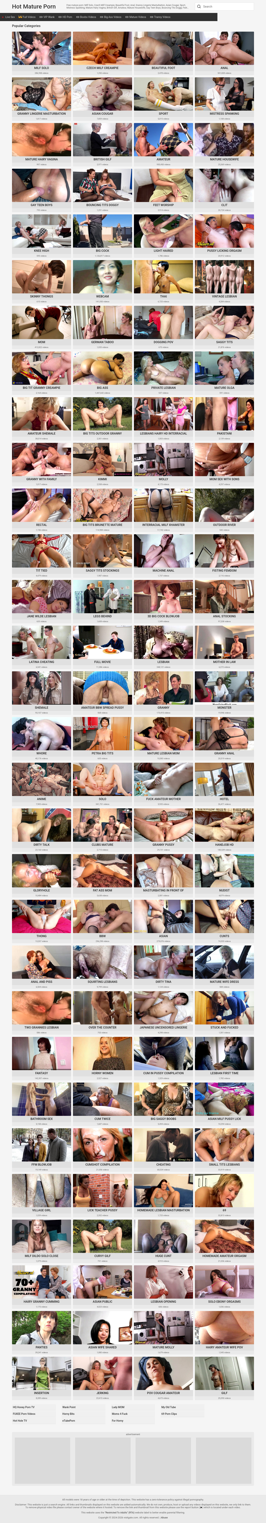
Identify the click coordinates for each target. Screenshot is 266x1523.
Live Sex (21, 17)
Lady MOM (117, 1407)
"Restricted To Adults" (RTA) (119, 1510)
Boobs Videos (97, 17)
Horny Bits (68, 1413)
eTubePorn (68, 1419)
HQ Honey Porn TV (23, 1407)
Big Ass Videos (121, 17)
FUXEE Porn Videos (24, 1413)
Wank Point (69, 1407)
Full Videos (38, 17)
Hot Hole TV (19, 1419)
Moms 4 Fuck (119, 1413)
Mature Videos (146, 17)
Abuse (164, 1515)
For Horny (117, 1419)
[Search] (198, 6)
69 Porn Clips (169, 1413)
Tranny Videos (171, 17)
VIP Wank (58, 17)
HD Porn (76, 17)
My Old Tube (168, 1407)
